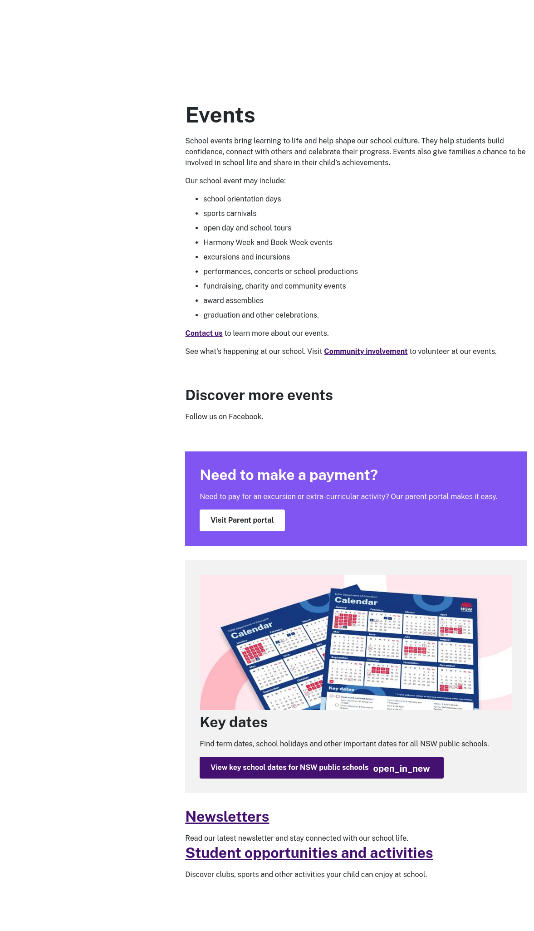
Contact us (203, 333)
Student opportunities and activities (309, 852)
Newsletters (227, 816)
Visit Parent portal (242, 520)
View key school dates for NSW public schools (320, 768)
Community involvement (365, 351)
